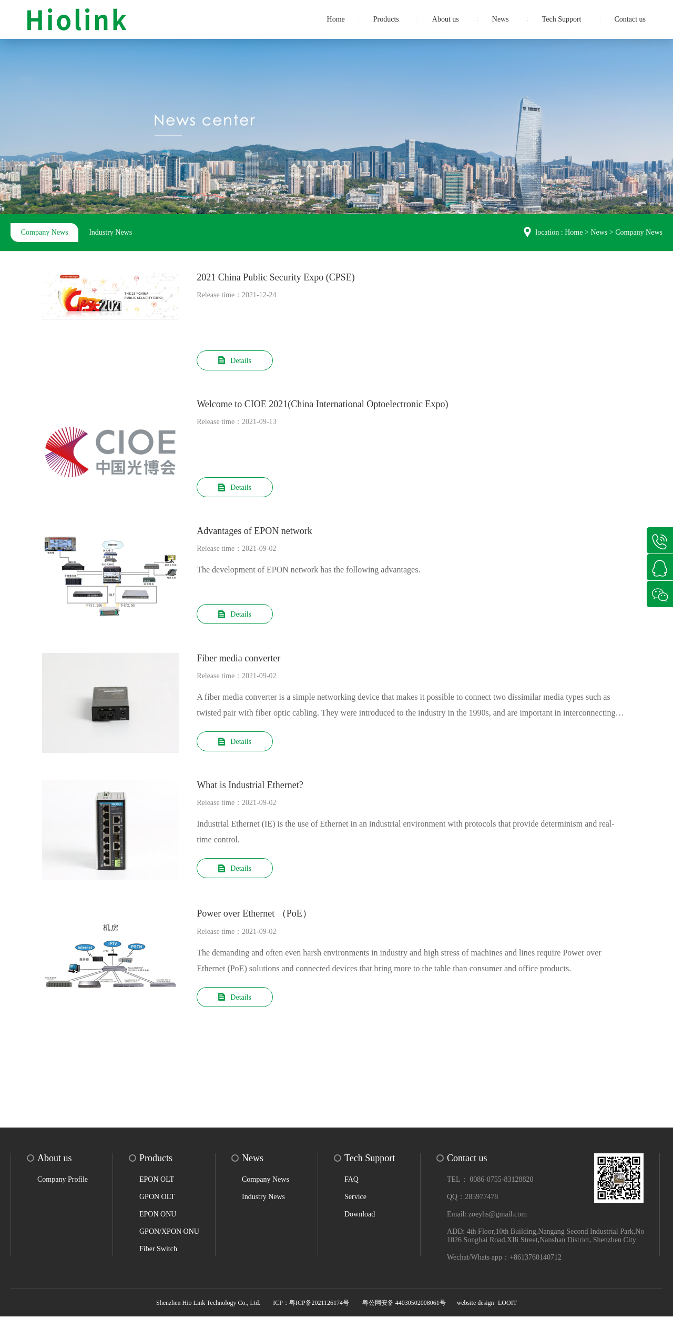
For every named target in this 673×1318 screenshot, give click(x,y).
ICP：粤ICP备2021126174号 (311, 1304)
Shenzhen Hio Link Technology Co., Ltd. (209, 1304)
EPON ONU (157, 1216)
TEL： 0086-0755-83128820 (490, 1181)
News (500, 19)
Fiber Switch (158, 1250)
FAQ (351, 1181)
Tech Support (562, 19)
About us (445, 19)
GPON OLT (157, 1198)
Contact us (630, 19)
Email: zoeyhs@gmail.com (487, 1216)
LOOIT (507, 1304)
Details (234, 361)
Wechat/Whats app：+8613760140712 (504, 1259)
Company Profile (62, 1181)
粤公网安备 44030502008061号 (404, 1304)
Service (355, 1198)
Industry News (110, 232)
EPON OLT (156, 1181)
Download (359, 1216)
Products (386, 19)
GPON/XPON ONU (169, 1233)
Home (336, 19)
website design (475, 1304)
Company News (44, 232)
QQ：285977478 (472, 1198)
